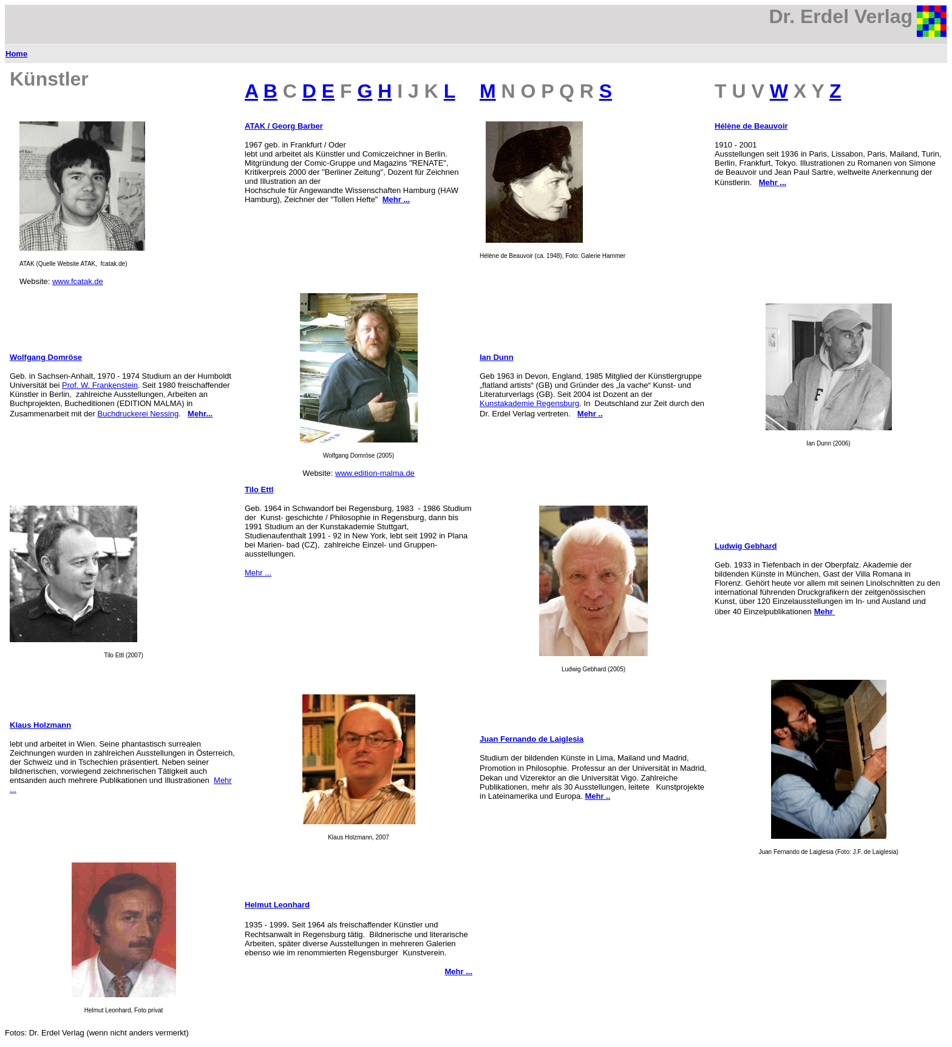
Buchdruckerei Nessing (138, 413)
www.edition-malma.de (375, 473)
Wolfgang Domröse (46, 357)
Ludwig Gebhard (746, 546)
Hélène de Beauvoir (751, 125)
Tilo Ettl (259, 489)
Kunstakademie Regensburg (529, 403)
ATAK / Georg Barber (284, 125)
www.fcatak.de (77, 281)
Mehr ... (258, 572)
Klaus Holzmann (40, 725)
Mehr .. (590, 413)
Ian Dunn (497, 357)
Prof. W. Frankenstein (100, 385)
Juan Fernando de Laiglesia (531, 739)
